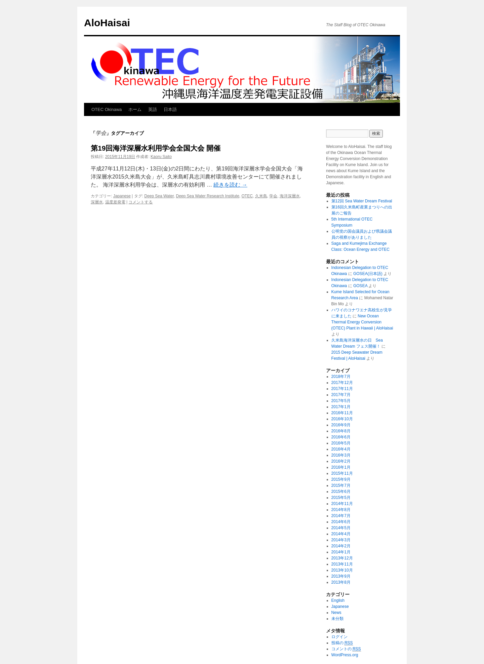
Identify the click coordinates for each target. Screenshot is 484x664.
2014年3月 (341, 540)
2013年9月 (341, 576)
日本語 (170, 109)
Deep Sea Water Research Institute (207, 196)
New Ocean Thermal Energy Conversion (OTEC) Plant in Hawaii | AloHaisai (362, 322)
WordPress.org (344, 655)
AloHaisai (107, 22)
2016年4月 (341, 449)
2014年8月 (341, 509)
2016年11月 (342, 413)
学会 (273, 196)
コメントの (346, 649)
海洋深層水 (290, 196)
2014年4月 (341, 534)
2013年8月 (341, 582)
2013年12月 (342, 558)
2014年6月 (341, 521)
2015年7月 (341, 485)
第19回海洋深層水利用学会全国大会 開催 (155, 148)
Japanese (122, 196)
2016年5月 (341, 443)
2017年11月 (342, 388)
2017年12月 (342, 382)
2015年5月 (341, 497)
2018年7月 (341, 376)
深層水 (97, 202)
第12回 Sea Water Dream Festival (361, 201)
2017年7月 (341, 394)
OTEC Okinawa (106, 109)
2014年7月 (341, 515)
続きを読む (230, 185)
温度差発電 (115, 202)
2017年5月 (341, 400)
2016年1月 (341, 467)
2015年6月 (341, 491)
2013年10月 (342, 570)
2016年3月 (341, 455)
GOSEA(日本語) (367, 273)
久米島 (261, 196)
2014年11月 (342, 503)
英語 (152, 109)
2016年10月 (342, 419)
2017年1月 (341, 406)
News (336, 612)
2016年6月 (341, 437)
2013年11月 (342, 564)
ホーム (135, 109)
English (338, 600)
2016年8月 (341, 431)
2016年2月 (341, 461)
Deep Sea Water (159, 196)
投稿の (342, 643)
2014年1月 (341, 552)
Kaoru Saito (161, 156)
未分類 (337, 618)
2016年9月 (341, 425)
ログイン (339, 636)
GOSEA (360, 285)
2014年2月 (341, 546)
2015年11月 (342, 473)
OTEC (247, 196)
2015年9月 (341, 479)
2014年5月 (341, 527)
